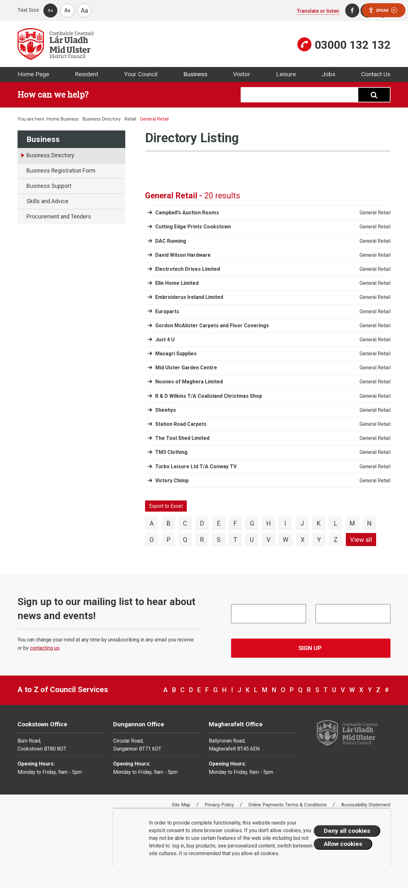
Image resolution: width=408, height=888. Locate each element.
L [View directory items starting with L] (335, 523)
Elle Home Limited (177, 283)
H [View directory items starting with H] (268, 523)
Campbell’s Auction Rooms (187, 213)
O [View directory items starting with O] (151, 540)
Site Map (182, 805)
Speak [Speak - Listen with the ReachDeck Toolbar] (382, 10)
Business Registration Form (60, 170)
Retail (130, 119)
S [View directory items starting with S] (219, 540)
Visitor (241, 74)
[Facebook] (352, 11)
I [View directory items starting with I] (285, 523)
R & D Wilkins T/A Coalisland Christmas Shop (208, 396)
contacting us (45, 648)
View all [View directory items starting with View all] (361, 540)
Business (195, 74)
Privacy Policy (220, 805)
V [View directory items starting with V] (268, 540)
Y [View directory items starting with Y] (319, 540)
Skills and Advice (47, 201)
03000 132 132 (352, 45)
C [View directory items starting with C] (185, 523)
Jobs (328, 74)
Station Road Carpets (181, 424)
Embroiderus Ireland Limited (189, 297)
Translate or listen (318, 11)
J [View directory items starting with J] (302, 523)
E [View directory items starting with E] (219, 523)
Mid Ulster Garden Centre (186, 368)
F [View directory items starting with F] (235, 523)
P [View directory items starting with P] (168, 540)
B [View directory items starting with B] (168, 523)
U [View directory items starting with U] (252, 540)
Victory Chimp (172, 480)
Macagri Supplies (176, 354)
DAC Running (170, 241)
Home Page (33, 74)
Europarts (167, 311)
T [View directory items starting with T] (235, 540)
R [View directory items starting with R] (202, 540)
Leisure (286, 74)
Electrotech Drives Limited (187, 269)
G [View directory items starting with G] (252, 523)
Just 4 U (165, 340)
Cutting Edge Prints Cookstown (193, 227)
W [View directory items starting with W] (285, 540)
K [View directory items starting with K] (319, 523)
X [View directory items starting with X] (303, 540)
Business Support (48, 186)
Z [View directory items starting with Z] (336, 540)
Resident (86, 74)
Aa (50, 10)
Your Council (140, 74)
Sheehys (165, 410)
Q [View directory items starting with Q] (185, 540)
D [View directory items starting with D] (202, 523)
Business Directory (102, 119)
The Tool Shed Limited (182, 438)
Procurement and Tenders (58, 216)
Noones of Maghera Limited (189, 382)
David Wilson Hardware (183, 255)
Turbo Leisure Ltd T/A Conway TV (196, 466)
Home (53, 119)
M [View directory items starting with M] (352, 523)
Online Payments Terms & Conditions (288, 805)
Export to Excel (166, 506)
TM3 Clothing (171, 452)
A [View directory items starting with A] (151, 523)
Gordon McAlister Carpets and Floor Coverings (212, 325)
